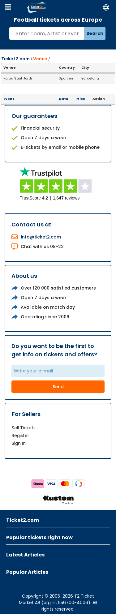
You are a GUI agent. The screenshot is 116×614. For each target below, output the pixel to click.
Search (94, 33)
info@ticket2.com (41, 237)
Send (58, 387)
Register (20, 435)
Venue (40, 59)
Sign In (19, 443)
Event (8, 98)
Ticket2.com (15, 59)
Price (80, 98)
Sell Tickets (24, 428)
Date (63, 98)
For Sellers (26, 414)
